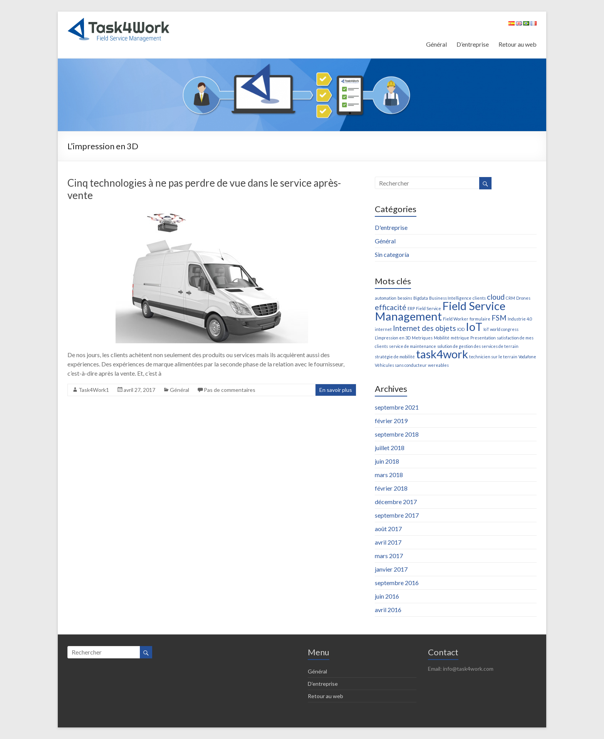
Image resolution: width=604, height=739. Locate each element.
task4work (442, 354)
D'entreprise (391, 227)
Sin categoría (392, 254)
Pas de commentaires (229, 389)
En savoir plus (335, 389)
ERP (411, 308)
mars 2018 (389, 474)
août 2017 (388, 528)
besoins (405, 297)
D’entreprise (472, 44)
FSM (499, 317)
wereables (438, 365)
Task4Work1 (94, 389)
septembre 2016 (397, 582)
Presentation (483, 337)
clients (479, 297)
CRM (510, 297)
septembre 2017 (397, 515)
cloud (496, 296)
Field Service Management (440, 311)
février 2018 (391, 488)
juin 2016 (387, 596)
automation (385, 297)
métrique (460, 337)
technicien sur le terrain (493, 356)
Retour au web (517, 44)
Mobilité (442, 337)
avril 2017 (388, 542)
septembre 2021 (397, 407)
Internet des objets (424, 328)
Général (436, 44)
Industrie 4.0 (520, 318)
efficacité (390, 307)
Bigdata (420, 297)
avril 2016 (388, 609)
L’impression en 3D (393, 337)
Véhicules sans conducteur (401, 365)
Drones (523, 297)
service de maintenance (412, 346)
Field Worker (455, 318)
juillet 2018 (389, 447)
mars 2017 (389, 555)
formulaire (480, 318)
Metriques (422, 337)
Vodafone (527, 356)
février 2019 (391, 420)
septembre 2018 (397, 434)
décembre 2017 (396, 501)
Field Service (428, 308)
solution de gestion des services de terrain (477, 346)
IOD (461, 329)
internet (383, 329)
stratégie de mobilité (395, 356)
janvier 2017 (391, 569)
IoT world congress (500, 329)
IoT (474, 326)
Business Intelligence (450, 297)
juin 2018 (387, 461)
